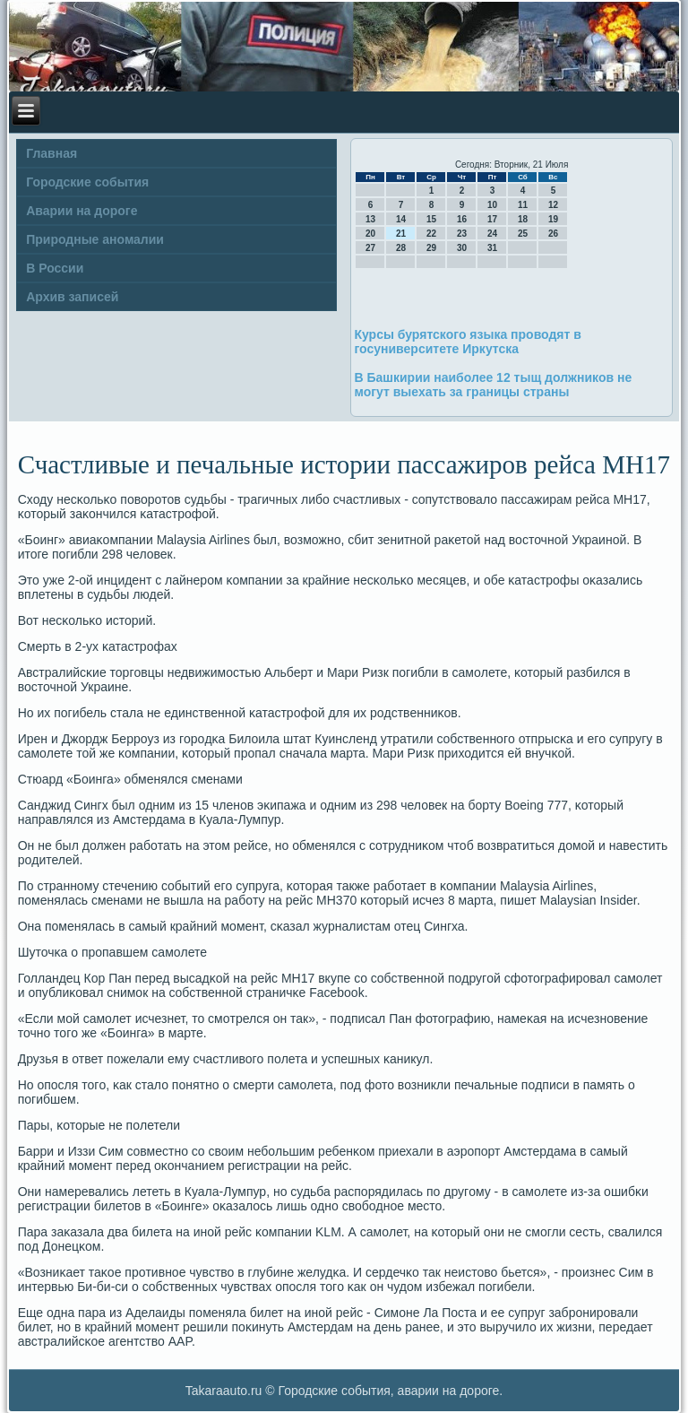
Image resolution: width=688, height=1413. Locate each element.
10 (492, 205)
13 (370, 219)
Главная (51, 153)
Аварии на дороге (81, 211)
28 (401, 248)
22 (431, 233)
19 (553, 219)
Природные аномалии (95, 239)
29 (431, 248)
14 (401, 219)
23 (462, 233)
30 (462, 248)
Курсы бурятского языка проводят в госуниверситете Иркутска (467, 341)
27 (370, 248)
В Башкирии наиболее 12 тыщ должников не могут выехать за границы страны (493, 384)
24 (492, 233)
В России (54, 268)
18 (523, 219)
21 (401, 233)
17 (492, 219)
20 (370, 233)
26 (553, 233)
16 (462, 219)
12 (553, 205)
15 (431, 219)
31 (492, 248)
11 (523, 205)
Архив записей (72, 297)
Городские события (87, 182)
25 (523, 233)
